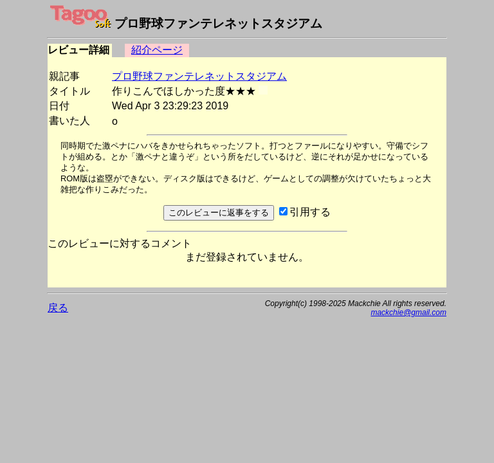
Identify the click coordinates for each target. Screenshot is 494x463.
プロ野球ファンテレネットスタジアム (199, 76)
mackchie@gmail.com (408, 312)
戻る (58, 307)
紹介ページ (157, 49)
